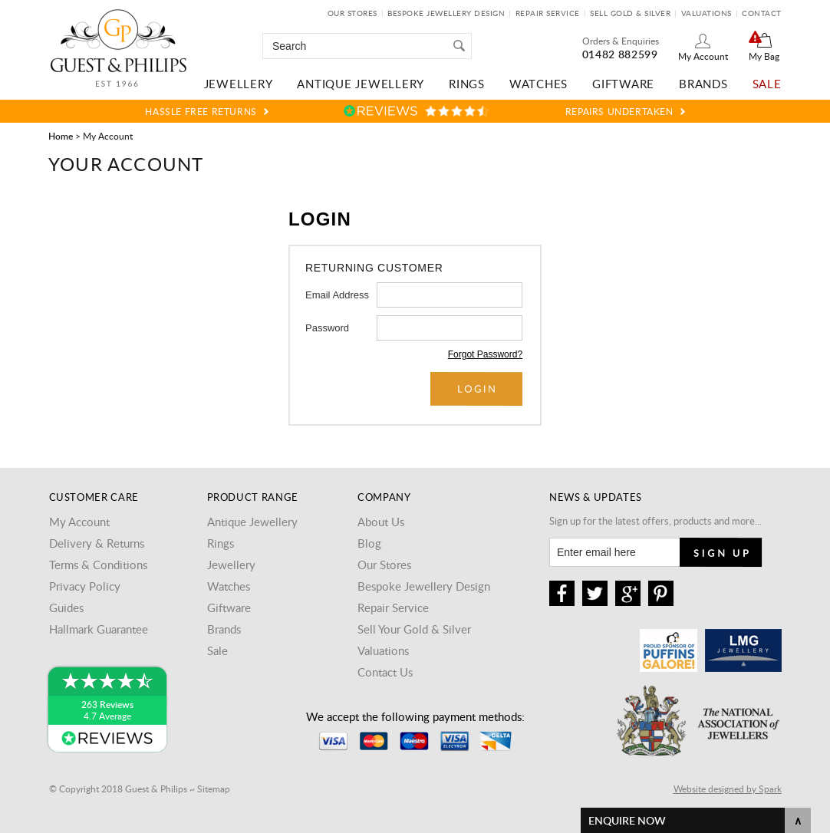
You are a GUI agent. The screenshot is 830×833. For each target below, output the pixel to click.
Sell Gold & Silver (630, 13)
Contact (762, 13)
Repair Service (547, 13)
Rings (467, 83)
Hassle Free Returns (200, 111)
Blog (369, 543)
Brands (703, 83)
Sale (767, 83)
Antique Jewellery (360, 83)
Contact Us (385, 672)
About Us (380, 521)
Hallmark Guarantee (98, 629)
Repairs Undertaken (619, 111)
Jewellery (238, 83)
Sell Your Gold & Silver (414, 629)
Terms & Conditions (98, 564)
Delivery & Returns (96, 543)
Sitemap (213, 788)
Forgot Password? (485, 354)
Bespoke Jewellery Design (446, 13)
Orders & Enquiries (620, 41)
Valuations (706, 13)
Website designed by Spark (728, 788)
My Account (703, 56)
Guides (66, 607)
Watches (538, 83)
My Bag (764, 56)
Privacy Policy (84, 586)
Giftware (623, 83)
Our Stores (352, 13)
